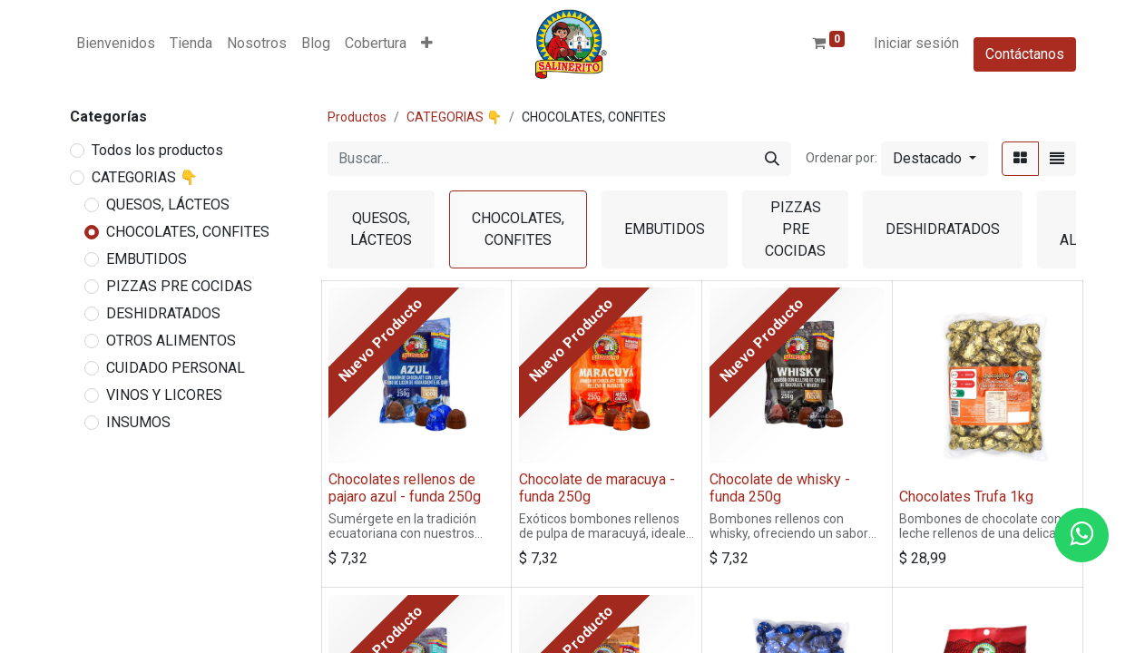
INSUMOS (138, 422)
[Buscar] (772, 158)
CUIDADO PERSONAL (175, 367)
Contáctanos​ (1024, 54)
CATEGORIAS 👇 (145, 177)
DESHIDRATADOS (163, 313)
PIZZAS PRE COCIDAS (179, 286)
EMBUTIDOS (146, 259)
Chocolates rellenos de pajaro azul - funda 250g (404, 488)
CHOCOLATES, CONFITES (187, 231)
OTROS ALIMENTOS (171, 340)
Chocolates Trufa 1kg (966, 496)
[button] (427, 43)
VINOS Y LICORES (164, 395)
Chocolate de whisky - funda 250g (780, 488)
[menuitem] (115, 43)
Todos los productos (157, 150)
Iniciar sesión (916, 43)
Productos (357, 117)
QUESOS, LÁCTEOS (168, 204)
